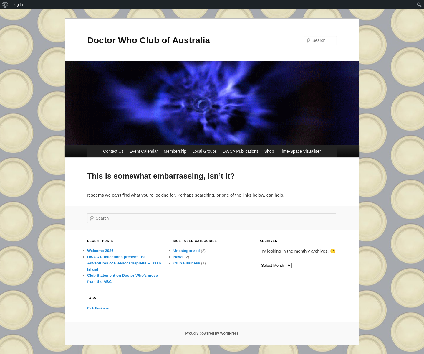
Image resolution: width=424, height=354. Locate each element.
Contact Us (113, 151)
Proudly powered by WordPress (211, 333)
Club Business (186, 263)
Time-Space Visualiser (300, 151)
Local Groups (204, 151)
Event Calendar (144, 151)
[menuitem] (5, 4)
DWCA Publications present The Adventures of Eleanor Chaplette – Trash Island (124, 263)
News (178, 257)
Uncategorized (186, 250)
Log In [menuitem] (17, 4)
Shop (269, 151)
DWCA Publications (240, 151)
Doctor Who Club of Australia (148, 40)
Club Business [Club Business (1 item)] (98, 308)
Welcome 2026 (100, 250)
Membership (175, 151)
